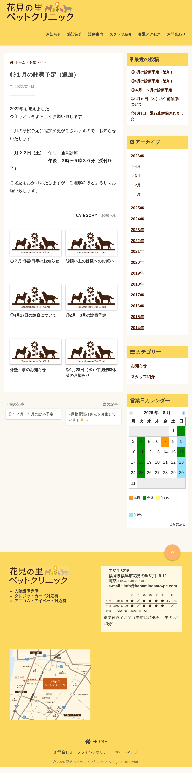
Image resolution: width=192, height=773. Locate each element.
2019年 (137, 277)
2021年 (137, 254)
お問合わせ (176, 34)
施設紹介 (74, 34)
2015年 (137, 322)
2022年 (137, 243)
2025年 (137, 210)
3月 (138, 177)
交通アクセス (149, 34)
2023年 (137, 232)
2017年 (137, 299)
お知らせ (53, 34)
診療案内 (95, 34)
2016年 (137, 310)
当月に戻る (178, 531)
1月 (138, 196)
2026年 (137, 157)
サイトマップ (126, 758)
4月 (138, 168)
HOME (96, 748)
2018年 (137, 288)
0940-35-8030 (132, 587)
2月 (138, 187)
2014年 (137, 333)
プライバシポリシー (94, 758)
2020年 (137, 266)
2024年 (137, 221)
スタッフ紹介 (121, 34)
